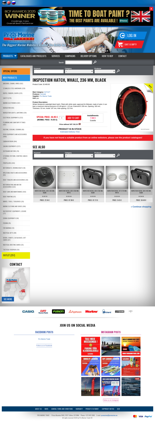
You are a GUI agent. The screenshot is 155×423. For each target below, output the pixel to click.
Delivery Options (89, 56)
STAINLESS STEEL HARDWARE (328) (14, 88)
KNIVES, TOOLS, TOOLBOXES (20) (13, 201)
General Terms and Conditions (62, 409)
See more (8, 299)
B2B (118, 409)
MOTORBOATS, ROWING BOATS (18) (14, 168)
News (46, 409)
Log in (131, 35)
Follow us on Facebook (44, 346)
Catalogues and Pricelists (33, 56)
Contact (122, 56)
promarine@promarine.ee (109, 415)
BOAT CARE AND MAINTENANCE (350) (14, 192)
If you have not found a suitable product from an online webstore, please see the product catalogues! (92, 138)
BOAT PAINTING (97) (9, 196)
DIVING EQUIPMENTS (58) (11, 218)
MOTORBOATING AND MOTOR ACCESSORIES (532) (12, 186)
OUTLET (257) (9, 255)
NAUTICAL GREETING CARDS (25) (13, 245)
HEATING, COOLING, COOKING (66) (13, 129)
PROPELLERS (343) (9, 163)
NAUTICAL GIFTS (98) (9, 233)
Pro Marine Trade (46, 96)
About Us (38, 409)
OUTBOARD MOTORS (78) (11, 151)
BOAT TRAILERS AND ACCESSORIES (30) (15, 180)
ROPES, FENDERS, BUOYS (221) (12, 93)
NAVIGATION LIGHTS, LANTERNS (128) (15, 113)
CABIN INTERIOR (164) (10, 141)
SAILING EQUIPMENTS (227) (11, 146)
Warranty (79, 409)
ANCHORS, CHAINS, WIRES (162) (13, 83)
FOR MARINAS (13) (8, 228)
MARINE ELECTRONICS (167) (11, 103)
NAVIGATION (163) (8, 108)
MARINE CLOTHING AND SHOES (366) (14, 206)
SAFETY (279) (7, 98)
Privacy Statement (92, 409)
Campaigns (70, 56)
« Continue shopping (141, 207)
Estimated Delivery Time (70, 132)
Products (8, 56)
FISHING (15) (7, 223)
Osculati (43, 94)
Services (56, 56)
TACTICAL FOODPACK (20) (11, 250)
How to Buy (107, 56)
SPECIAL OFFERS (10, 71)
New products (10, 77)
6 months (93, 120)
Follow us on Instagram (111, 400)
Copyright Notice (108, 409)
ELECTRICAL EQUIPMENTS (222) (13, 117)
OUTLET (47, 92)
